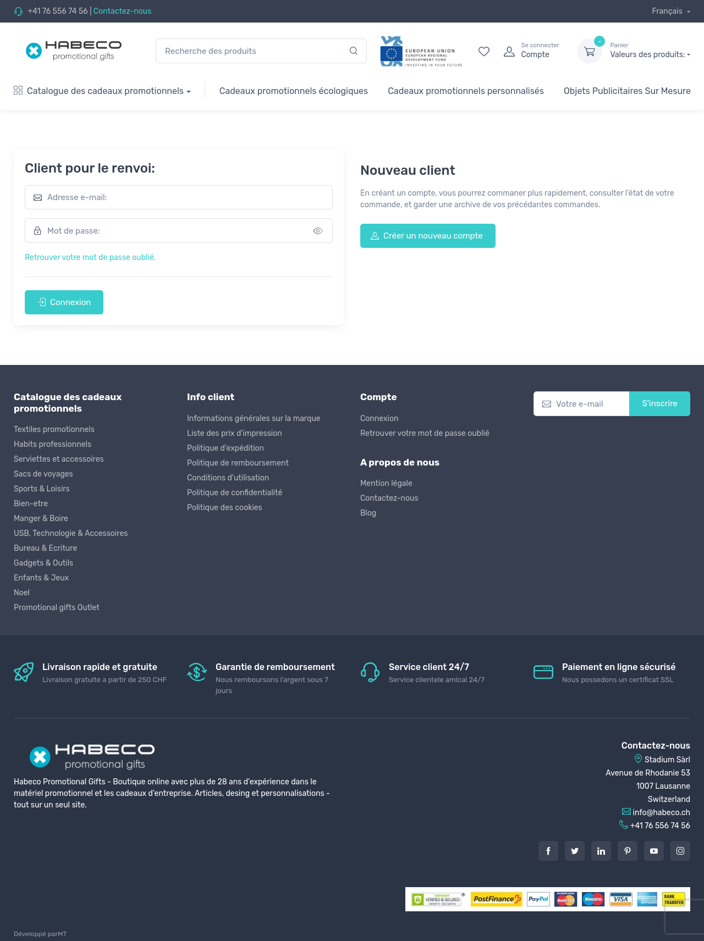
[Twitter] (575, 851)
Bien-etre (31, 503)
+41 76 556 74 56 (57, 11)
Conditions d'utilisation (228, 478)
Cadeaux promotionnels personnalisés (466, 91)
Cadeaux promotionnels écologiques (293, 91)
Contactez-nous (123, 11)
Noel (22, 592)
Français (668, 11)
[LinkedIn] (601, 851)
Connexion (64, 302)
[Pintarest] (627, 851)
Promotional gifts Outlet (57, 607)
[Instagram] (680, 851)
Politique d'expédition (225, 448)
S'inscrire (660, 403)
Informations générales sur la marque (254, 418)
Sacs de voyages (43, 474)
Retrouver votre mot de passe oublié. (90, 257)
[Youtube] (654, 851)
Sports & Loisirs (42, 489)
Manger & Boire (41, 518)
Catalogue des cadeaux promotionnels (99, 91)
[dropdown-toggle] (589, 51)
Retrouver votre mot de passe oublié (425, 433)
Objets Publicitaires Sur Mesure (627, 91)
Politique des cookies (224, 507)
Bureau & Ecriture (45, 548)
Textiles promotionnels (54, 429)
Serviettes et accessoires (59, 459)
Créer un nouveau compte (427, 236)
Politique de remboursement (238, 463)
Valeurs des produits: (650, 50)
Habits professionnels (52, 444)
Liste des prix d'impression (234, 433)
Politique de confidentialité (234, 492)
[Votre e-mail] (582, 403)
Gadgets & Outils (43, 563)
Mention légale (386, 483)
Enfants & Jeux (41, 578)
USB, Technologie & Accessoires (71, 533)
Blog (368, 513)
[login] (530, 51)
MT (62, 934)
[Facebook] (548, 851)
